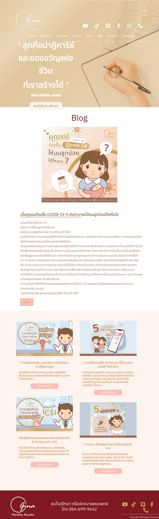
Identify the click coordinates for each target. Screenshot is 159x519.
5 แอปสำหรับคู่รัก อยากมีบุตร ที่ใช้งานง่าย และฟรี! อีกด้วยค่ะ (108, 364)
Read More (44, 386)
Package (112, 36)
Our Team (62, 36)
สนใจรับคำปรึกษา (46, 106)
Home (32, 36)
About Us (46, 36)
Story (89, 36)
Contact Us (128, 36)
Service (77, 36)
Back (27, 302)
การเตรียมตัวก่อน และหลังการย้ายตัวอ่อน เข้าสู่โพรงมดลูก (45, 364)
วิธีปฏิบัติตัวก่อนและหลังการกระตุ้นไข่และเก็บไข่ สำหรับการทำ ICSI (44, 440)
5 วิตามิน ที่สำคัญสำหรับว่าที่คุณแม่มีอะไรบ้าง (108, 446)
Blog (100, 36)
